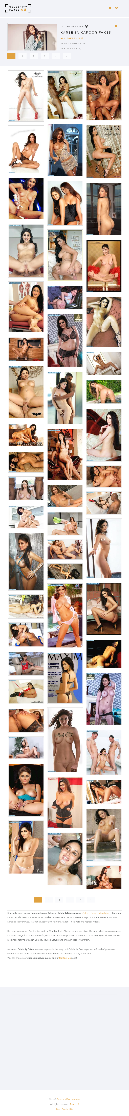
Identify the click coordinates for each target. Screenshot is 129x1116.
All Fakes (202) (71, 38)
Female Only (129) (73, 43)
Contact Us (65, 958)
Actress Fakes (89, 913)
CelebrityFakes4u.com (68, 1099)
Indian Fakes (103, 913)
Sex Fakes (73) (71, 48)
